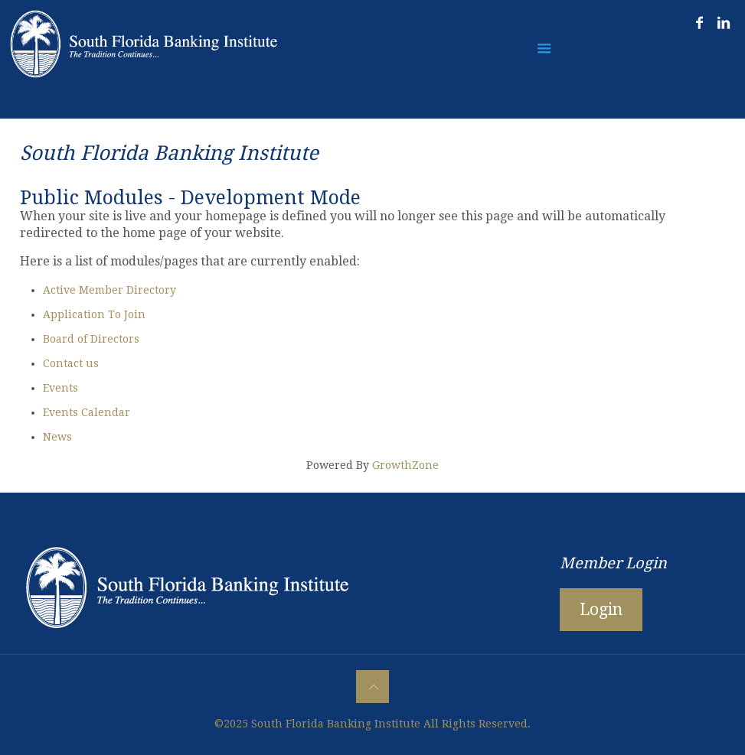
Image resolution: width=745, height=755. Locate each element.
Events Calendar (86, 412)
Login (601, 609)
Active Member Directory (109, 290)
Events (60, 388)
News (57, 437)
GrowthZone (405, 465)
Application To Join (94, 314)
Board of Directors (91, 339)
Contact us (71, 363)
